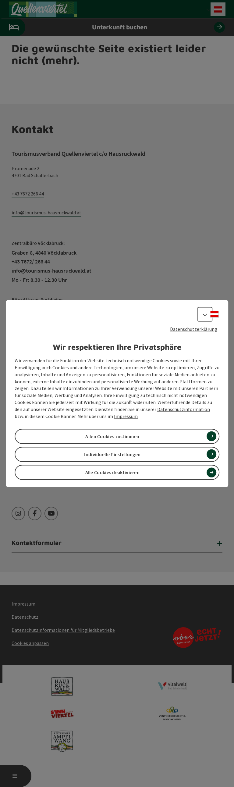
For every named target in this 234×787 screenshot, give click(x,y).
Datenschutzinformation (183, 409)
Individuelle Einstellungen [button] (112, 454)
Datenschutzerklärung (193, 329)
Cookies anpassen (30, 643)
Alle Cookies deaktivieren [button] (112, 472)
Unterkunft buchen (112, 27)
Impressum (126, 416)
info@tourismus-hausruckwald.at (46, 212)
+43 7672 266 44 (28, 194)
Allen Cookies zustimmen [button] (112, 436)
